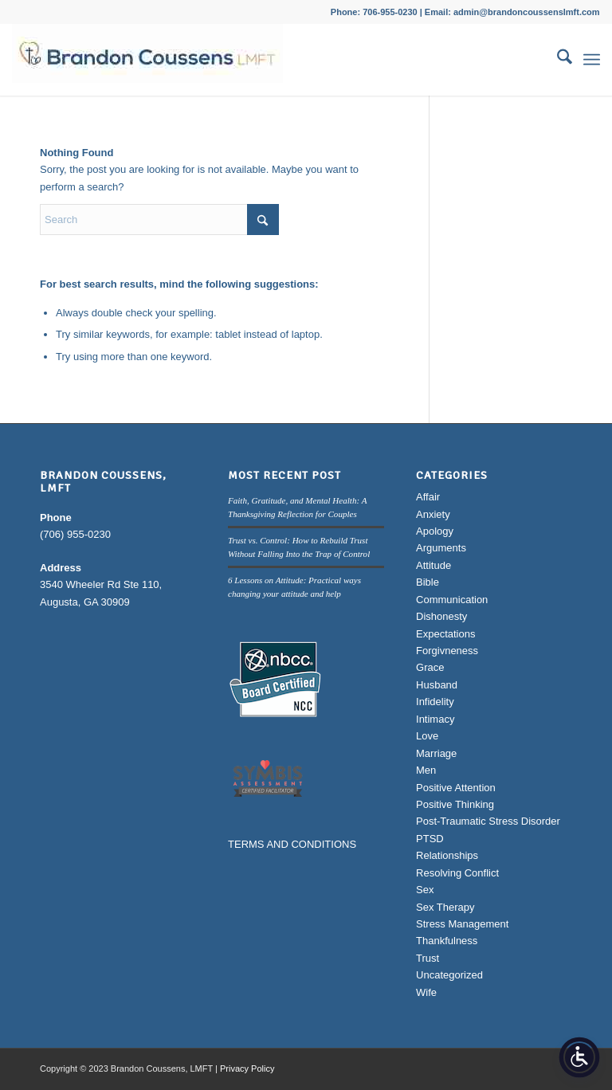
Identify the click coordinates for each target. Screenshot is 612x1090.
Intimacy (435, 719)
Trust (427, 958)
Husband (436, 685)
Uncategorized (449, 975)
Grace (430, 667)
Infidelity (435, 702)
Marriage (436, 753)
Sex (425, 890)
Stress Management (462, 924)
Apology (434, 531)
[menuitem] (556, 60)
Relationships (447, 855)
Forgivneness (447, 651)
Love (427, 736)
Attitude (433, 565)
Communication (452, 600)
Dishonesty (441, 616)
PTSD (430, 839)
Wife (426, 992)
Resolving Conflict (457, 873)
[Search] (556, 60)
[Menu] (591, 59)
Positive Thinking (455, 804)
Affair (428, 497)
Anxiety (433, 514)
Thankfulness (446, 941)
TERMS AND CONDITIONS (292, 844)
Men (426, 770)
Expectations (445, 634)
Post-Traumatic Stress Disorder (488, 821)
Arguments (441, 548)
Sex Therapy (445, 907)
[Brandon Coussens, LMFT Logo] (147, 60)
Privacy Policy (247, 1068)
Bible (427, 582)
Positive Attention (456, 788)
